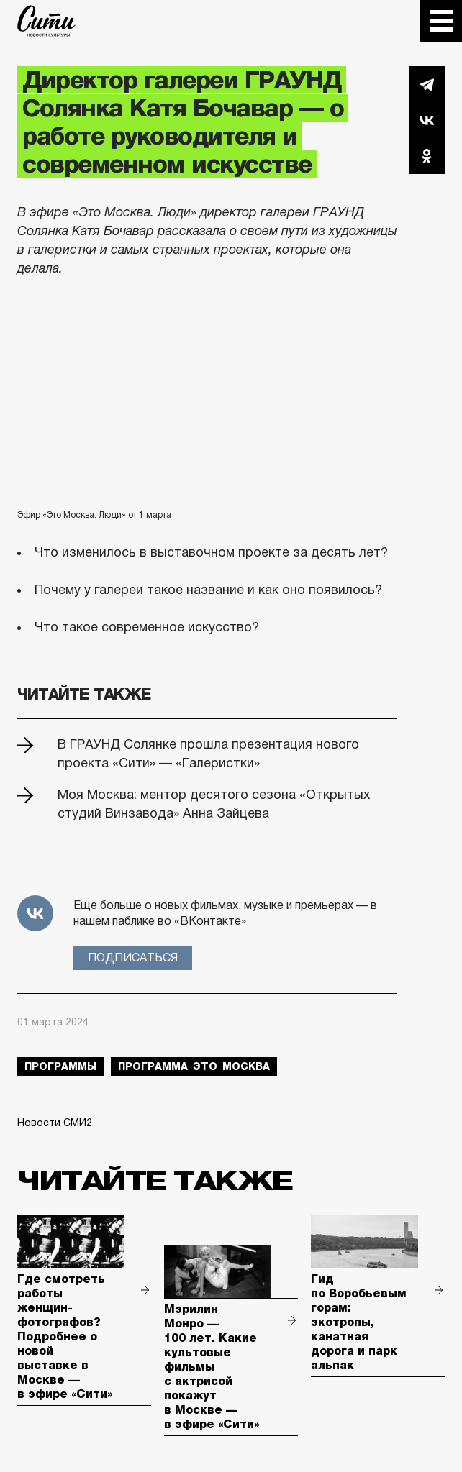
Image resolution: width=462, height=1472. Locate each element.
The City (46, 21)
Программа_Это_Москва (194, 1066)
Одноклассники (427, 156)
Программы (60, 1066)
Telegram (427, 84)
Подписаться (133, 957)
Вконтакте (427, 120)
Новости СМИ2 (54, 1122)
